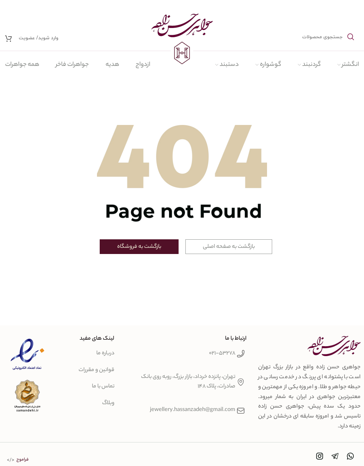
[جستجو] (309, 37)
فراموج (22, 459)
